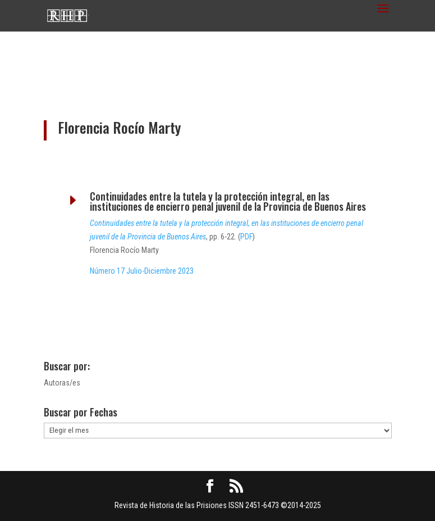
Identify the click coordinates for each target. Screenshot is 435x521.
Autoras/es (62, 382)
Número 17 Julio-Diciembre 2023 (142, 270)
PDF (246, 236)
